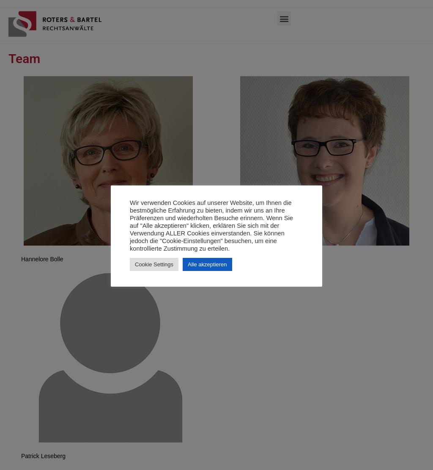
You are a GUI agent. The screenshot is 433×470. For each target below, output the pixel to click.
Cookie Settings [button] (154, 264)
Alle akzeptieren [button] (207, 264)
